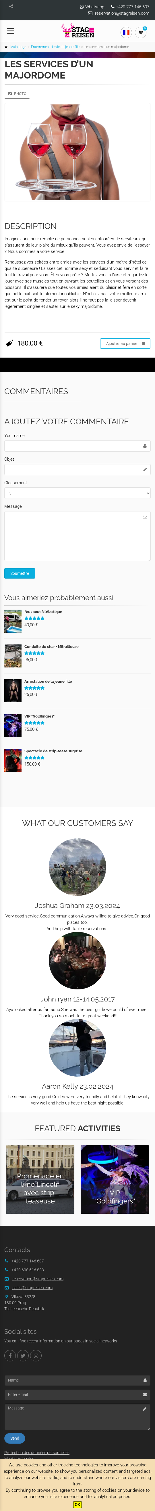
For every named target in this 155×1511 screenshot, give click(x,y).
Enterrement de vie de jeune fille (55, 47)
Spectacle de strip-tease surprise (53, 751)
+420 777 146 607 (132, 6)
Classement (15, 482)
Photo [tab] (17, 93)
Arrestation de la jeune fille (48, 681)
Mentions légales (19, 1458)
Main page (18, 47)
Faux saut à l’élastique (43, 612)
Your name (14, 435)
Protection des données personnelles (36, 1452)
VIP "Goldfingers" (39, 716)
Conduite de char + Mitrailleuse (51, 646)
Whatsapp (94, 6)
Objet (9, 459)
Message (13, 506)
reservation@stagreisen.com (122, 13)
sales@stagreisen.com (32, 1287)
